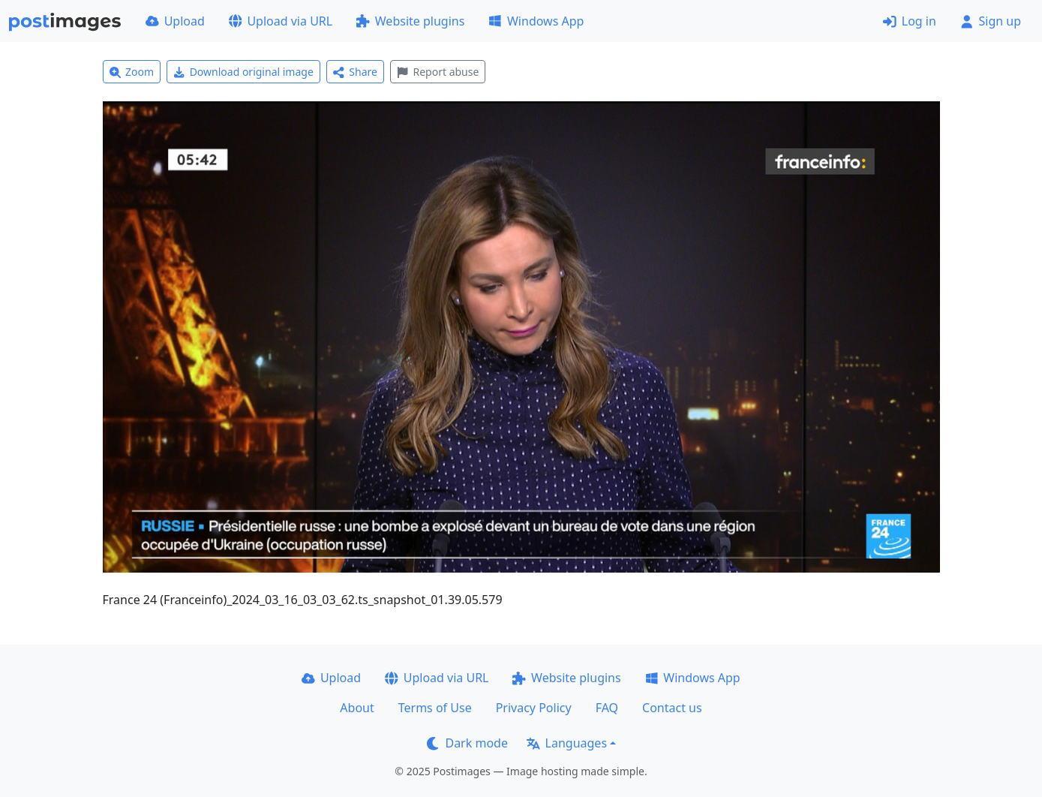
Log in (909, 21)
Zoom (132, 72)
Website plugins (410, 21)
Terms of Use (435, 707)
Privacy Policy (534, 707)
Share (355, 72)
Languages (567, 743)
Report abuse (438, 72)
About (357, 707)
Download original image (243, 72)
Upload (175, 21)
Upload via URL (280, 21)
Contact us (672, 707)
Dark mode (467, 743)
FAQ (607, 707)
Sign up (990, 21)
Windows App (536, 21)
